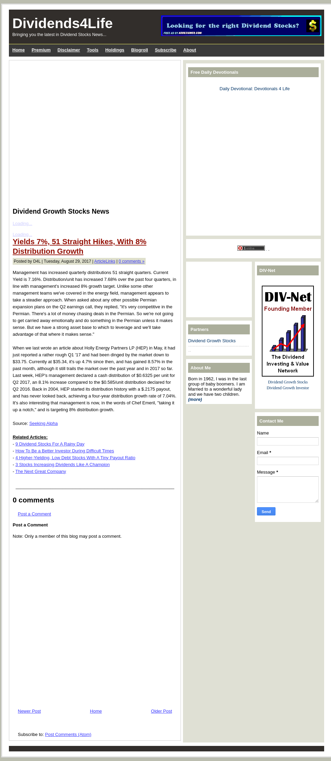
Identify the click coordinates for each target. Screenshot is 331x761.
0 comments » (131, 261)
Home (96, 711)
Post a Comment (34, 513)
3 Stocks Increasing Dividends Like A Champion (62, 464)
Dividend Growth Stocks (212, 340)
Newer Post (29, 711)
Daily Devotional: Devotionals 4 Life (255, 88)
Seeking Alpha (43, 423)
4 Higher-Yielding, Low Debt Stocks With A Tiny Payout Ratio (75, 457)
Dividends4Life (62, 23)
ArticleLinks (104, 261)
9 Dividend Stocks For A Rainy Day (50, 444)
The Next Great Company (40, 471)
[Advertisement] (72, 165)
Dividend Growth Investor (288, 388)
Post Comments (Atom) (68, 734)
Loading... (22, 234)
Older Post (161, 711)
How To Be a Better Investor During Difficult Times (64, 450)
